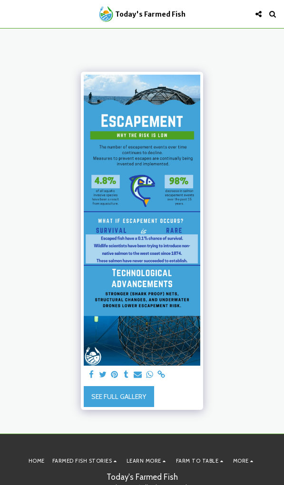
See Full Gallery (118, 396)
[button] (10, 14)
